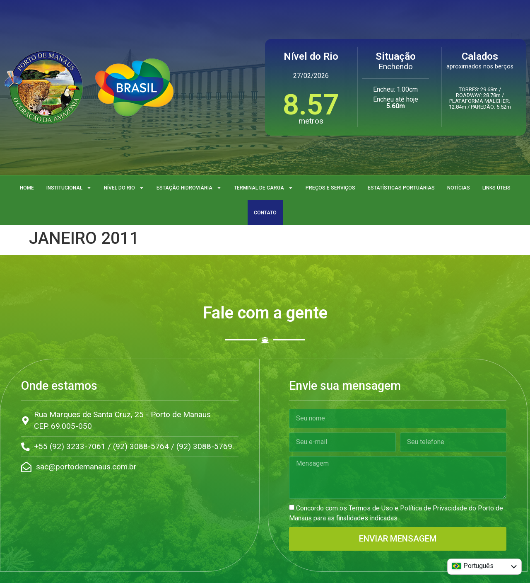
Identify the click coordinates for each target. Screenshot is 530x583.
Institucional (69, 187)
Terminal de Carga (263, 187)
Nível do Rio (124, 187)
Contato (265, 213)
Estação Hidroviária (189, 187)
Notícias (458, 188)
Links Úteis (496, 188)
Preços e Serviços (330, 188)
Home (27, 188)
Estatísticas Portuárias (401, 188)
